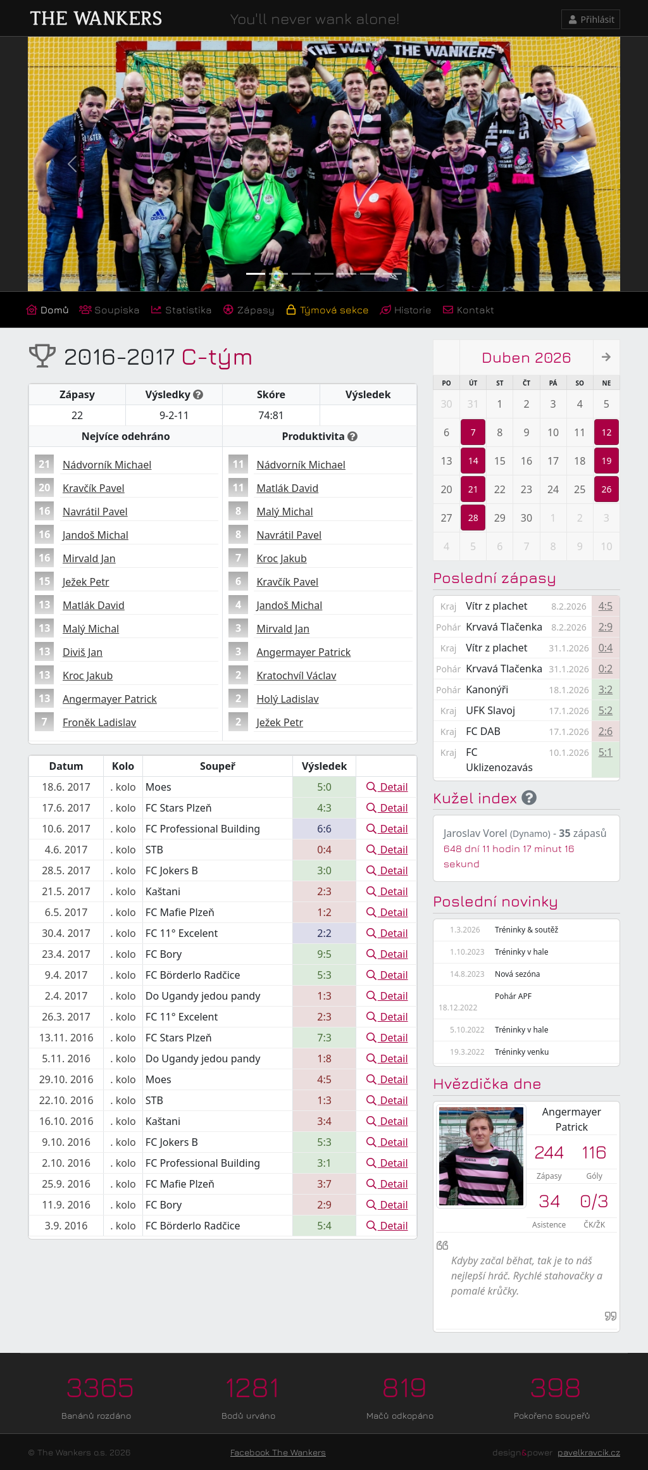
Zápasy (248, 309)
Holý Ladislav (287, 699)
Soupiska (109, 309)
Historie (405, 309)
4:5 (606, 606)
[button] (72, 164)
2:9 (606, 627)
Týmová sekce (327, 309)
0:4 (606, 648)
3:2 (606, 689)
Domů (47, 309)
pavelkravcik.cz (589, 1452)
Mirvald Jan (89, 558)
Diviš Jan (83, 652)
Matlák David (94, 605)
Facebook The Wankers (278, 1452)
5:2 (606, 710)
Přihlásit (590, 19)
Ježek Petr (86, 582)
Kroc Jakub (88, 675)
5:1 (606, 752)
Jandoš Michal (95, 535)
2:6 (606, 731)
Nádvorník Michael (107, 465)
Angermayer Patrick (110, 699)
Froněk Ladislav (99, 722)
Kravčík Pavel (94, 488)
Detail (386, 787)
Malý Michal (91, 629)
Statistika (181, 309)
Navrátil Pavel (95, 511)
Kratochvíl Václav (296, 675)
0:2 (606, 668)
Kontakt (468, 309)
